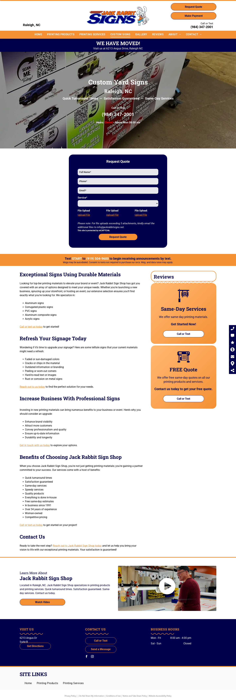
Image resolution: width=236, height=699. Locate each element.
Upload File (84, 214)
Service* (82, 197)
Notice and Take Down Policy (135, 696)
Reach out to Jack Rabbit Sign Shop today (77, 545)
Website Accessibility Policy (160, 696)
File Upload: (141, 210)
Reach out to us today (32, 386)
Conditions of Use (113, 696)
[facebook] (86, 656)
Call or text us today (31, 326)
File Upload (84, 210)
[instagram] (92, 656)
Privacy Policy (70, 696)
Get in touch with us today (35, 445)
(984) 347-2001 (202, 27)
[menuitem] (38, 34)
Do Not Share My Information (91, 696)
